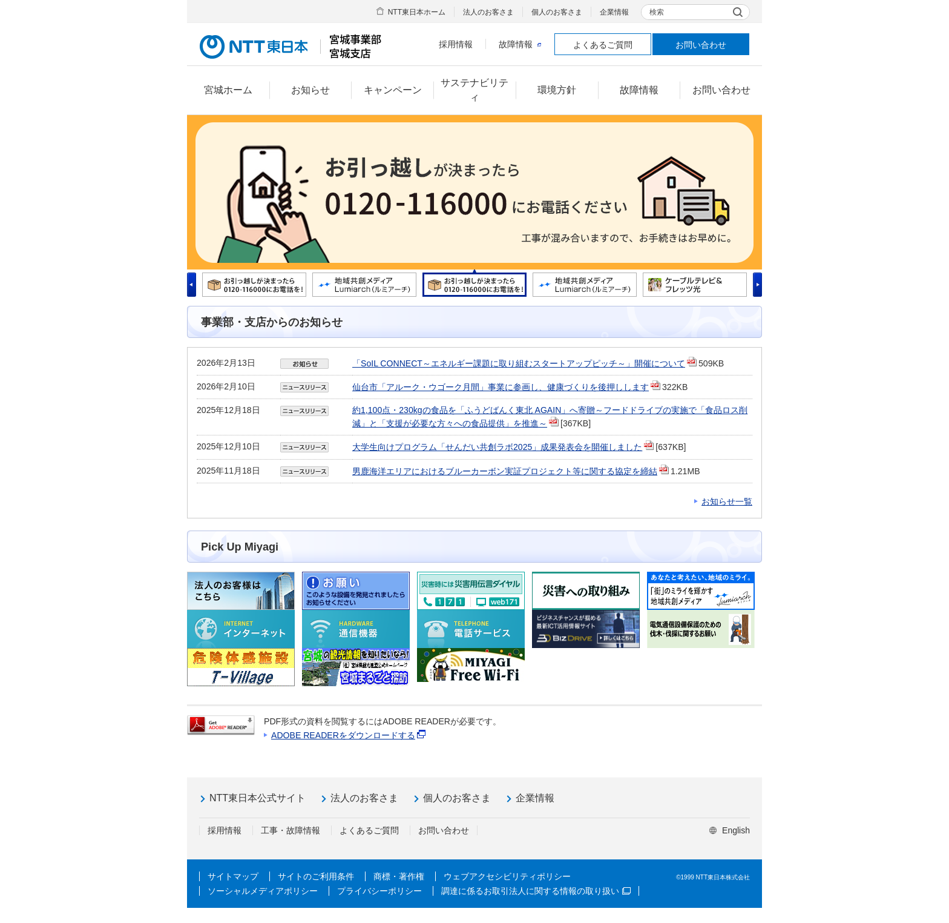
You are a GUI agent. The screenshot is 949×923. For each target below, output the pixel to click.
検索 (656, 12)
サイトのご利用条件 (316, 876)
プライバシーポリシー (379, 891)
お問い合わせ (700, 45)
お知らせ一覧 (726, 501)
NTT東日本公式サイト (257, 798)
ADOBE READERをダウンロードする (343, 735)
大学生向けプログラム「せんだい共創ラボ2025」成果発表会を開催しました (497, 447)
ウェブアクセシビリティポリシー (507, 876)
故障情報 (520, 44)
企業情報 (614, 12)
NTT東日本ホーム (416, 12)
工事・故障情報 (290, 830)
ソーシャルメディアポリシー (263, 891)
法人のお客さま (488, 12)
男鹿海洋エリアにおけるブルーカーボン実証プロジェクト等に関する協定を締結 (504, 471)
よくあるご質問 (602, 45)
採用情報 (456, 44)
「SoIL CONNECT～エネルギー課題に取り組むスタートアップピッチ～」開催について (518, 363)
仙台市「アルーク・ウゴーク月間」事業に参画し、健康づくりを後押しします (500, 387)
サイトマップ (233, 876)
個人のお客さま (556, 12)
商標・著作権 (398, 876)
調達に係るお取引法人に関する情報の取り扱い (536, 891)
